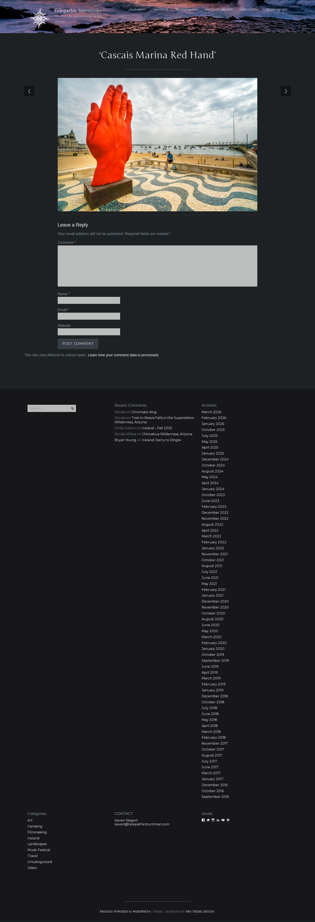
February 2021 (213, 590)
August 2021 (212, 566)
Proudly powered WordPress (125, 912)
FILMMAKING (137, 9)
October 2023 (213, 495)
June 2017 (210, 767)
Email (63, 310)
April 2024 (210, 483)
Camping (35, 827)
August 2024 (212, 472)
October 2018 (213, 703)
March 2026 (211, 412)
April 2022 (210, 531)
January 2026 (213, 424)
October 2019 (213, 655)
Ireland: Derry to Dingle (161, 440)
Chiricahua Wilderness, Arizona (167, 434)
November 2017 (215, 744)
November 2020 (215, 608)
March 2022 (211, 537)
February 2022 (214, 543)
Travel (33, 856)
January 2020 (213, 649)
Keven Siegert (126, 821)
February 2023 (214, 507)
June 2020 (211, 625)
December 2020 (215, 602)
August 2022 (212, 525)
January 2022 (213, 549)
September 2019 (215, 661)
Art (30, 821)
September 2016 (215, 797)
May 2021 (209, 584)
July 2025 (210, 436)
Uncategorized (40, 862)
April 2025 (210, 448)
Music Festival (39, 850)
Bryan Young (125, 440)
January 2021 (212, 596)
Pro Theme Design (200, 912)
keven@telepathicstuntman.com (142, 825)
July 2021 (209, 572)
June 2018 (210, 714)
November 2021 (215, 554)
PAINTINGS (161, 9)
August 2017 (212, 756)
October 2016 (213, 791)
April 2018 (210, 726)
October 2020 (213, 614)
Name (63, 294)
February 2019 (213, 685)
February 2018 (214, 738)
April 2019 (210, 673)
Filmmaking (37, 833)
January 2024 (213, 489)
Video (32, 868)
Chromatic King (144, 412)
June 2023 (210, 501)
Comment (66, 243)
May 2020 (210, 631)
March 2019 (211, 679)
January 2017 (212, 779)
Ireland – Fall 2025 (157, 428)
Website (63, 326)
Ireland (33, 839)
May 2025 (209, 442)
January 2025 (213, 454)
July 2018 (209, 708)
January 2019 (212, 691)
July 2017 (209, 762)
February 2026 (214, 418)
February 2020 (214, 643)
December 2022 (215, 513)
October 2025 (213, 430)
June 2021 (210, 578)
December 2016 (215, 785)
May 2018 (209, 720)
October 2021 (213, 560)
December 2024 (215, 460)
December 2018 (215, 697)
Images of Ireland (219, 9)
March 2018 (211, 732)
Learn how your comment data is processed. (123, 355)
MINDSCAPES (249, 9)
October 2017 (213, 750)
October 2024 (213, 466)
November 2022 (215, 519)
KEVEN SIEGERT (276, 9)
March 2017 (211, 773)
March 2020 (212, 637)
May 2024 (210, 477)
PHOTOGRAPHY (187, 9)
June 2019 (210, 667)
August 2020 (212, 620)
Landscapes (37, 844)
